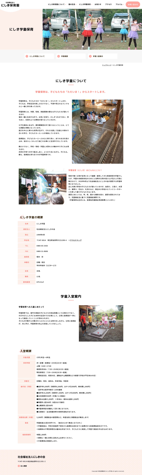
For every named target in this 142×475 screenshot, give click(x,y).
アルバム (117, 4)
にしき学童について (37, 56)
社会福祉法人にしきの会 (105, 471)
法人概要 (24, 466)
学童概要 (64, 56)
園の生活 (69, 4)
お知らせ (96, 4)
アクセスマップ (76, 240)
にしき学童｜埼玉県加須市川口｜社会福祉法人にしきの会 (10, 6)
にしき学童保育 (83, 4)
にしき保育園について (54, 4)
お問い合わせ (132, 4)
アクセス (107, 4)
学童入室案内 (98, 56)
